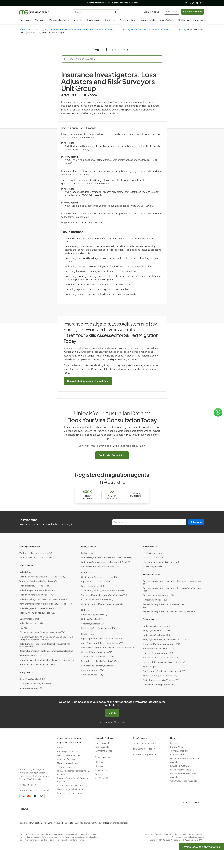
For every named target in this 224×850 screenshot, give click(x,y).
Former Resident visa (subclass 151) (159, 649)
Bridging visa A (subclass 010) (156, 635)
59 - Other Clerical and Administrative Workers (106, 30)
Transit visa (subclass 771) (154, 567)
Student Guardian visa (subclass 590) (36, 684)
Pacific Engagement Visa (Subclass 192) (161, 680)
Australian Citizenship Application (158, 685)
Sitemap (174, 743)
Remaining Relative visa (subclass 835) (99, 661)
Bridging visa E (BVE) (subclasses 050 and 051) (164, 640)
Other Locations (102, 757)
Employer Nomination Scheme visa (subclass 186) (42, 632)
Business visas (93, 20)
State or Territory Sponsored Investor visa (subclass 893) (169, 612)
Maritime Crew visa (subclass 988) (158, 653)
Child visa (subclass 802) (92, 624)
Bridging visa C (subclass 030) (157, 626)
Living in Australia (147, 20)
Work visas (39, 20)
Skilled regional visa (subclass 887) (35, 586)
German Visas (101, 778)
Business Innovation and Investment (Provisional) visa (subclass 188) (172, 589)
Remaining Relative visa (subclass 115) (98, 666)
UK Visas (99, 762)
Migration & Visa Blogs (67, 763)
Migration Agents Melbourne (70, 790)
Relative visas (87, 634)
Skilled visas (25, 572)
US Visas (99, 766)
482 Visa (23, 628)
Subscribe (196, 522)
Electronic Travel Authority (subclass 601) (161, 562)
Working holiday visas (59, 20)
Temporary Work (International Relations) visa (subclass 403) (47, 660)
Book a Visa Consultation (112, 455)
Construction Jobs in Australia (183, 781)
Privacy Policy (176, 747)
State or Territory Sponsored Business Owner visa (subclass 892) (170, 606)
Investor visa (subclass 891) (155, 600)
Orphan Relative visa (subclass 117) (96, 652)
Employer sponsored (29, 619)
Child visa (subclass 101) (92, 619)
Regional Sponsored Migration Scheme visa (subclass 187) (46, 651)
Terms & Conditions (179, 751)
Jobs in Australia (166, 20)
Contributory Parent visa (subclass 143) (99, 577)
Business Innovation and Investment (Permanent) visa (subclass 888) (172, 582)
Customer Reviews (66, 759)
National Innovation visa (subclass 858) (37, 613)
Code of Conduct (178, 755)
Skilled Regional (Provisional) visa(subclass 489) (41, 609)
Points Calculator (127, 20)
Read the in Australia (112, 3)
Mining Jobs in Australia (180, 770)
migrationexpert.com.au (69, 738)
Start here (120, 722)
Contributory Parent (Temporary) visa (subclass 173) (104, 591)
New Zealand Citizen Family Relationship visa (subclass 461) (108, 648)
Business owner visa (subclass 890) (159, 596)
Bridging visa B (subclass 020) (156, 631)
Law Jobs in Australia (179, 766)
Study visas (110, 20)
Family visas (24, 20)
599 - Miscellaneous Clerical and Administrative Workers (158, 30)
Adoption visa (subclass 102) (94, 615)
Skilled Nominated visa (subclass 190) (36, 595)
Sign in (112, 713)
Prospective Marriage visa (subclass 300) (100, 567)
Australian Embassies (105, 751)
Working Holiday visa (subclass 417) (35, 558)
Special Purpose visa (152, 667)
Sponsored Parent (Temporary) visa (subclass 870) (104, 595)
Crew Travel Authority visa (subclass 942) (161, 644)
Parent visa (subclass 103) (92, 586)
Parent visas (87, 573)
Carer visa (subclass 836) (92, 670)
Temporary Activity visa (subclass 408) (37, 665)
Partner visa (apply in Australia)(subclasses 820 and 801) (106, 558)
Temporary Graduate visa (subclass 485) (38, 581)
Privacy (219, 825)
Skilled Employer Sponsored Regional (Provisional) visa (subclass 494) (44, 645)
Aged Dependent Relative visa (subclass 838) (102, 643)
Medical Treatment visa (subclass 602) (160, 658)
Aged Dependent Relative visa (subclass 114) (101, 639)
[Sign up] (154, 12)
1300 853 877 (194, 3)
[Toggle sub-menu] (42, 546)
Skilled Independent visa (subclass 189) (37, 590)
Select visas (171, 12)
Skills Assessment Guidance (70, 786)
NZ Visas (99, 774)
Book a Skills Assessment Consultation (87, 381)
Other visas (148, 619)
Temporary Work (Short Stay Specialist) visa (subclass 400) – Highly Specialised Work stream (47, 638)
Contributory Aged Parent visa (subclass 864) (102, 604)
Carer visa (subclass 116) (92, 675)
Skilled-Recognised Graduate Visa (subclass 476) (42, 577)
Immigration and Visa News (69, 793)
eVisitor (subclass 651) (153, 553)
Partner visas (87, 553)
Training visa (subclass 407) (31, 656)
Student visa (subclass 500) (32, 679)
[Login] (146, 12)
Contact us (183, 20)
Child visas (86, 610)
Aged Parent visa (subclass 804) (95, 582)
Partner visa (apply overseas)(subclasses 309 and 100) (106, 562)
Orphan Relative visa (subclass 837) (97, 657)
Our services (199, 20)
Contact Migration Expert (144, 743)
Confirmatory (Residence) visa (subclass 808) (164, 671)
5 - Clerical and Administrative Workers (63, 30)
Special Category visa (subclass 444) (160, 676)
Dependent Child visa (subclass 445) (98, 628)
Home (22, 30)
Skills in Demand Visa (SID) (31, 623)
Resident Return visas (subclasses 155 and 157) (164, 662)
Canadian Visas (102, 770)
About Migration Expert (68, 752)
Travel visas (78, 20)
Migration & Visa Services (68, 756)
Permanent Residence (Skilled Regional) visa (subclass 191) (46, 604)
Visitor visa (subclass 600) (154, 558)
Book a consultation (192, 12)
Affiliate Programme (66, 767)
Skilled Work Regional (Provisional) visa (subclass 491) (43, 600)
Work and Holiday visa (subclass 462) (36, 553)
